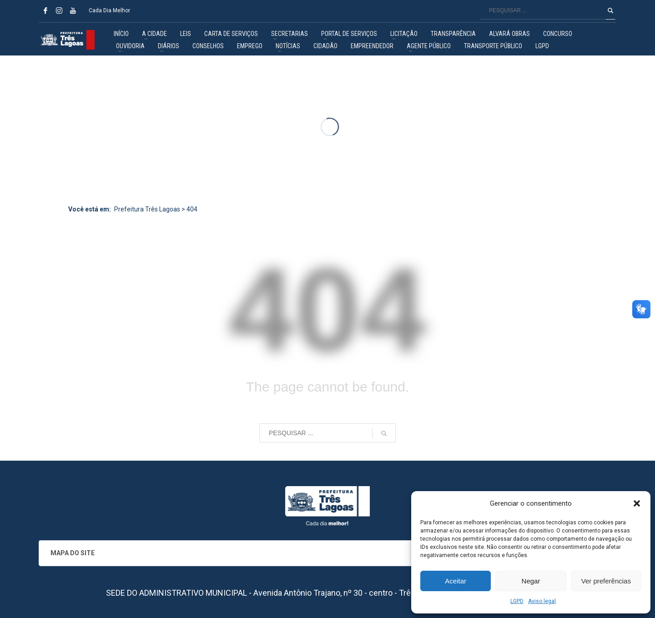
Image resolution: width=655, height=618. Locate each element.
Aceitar (455, 581)
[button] (636, 503)
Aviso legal (542, 601)
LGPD (517, 601)
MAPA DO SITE (72, 553)
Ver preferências (606, 581)
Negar (531, 581)
